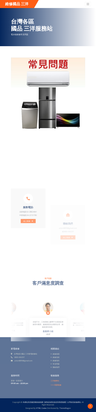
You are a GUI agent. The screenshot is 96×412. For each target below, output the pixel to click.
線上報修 (28, 240)
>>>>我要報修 (56, 385)
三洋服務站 (55, 381)
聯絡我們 (56, 367)
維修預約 (56, 360)
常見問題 (56, 364)
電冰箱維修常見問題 (19, 34)
